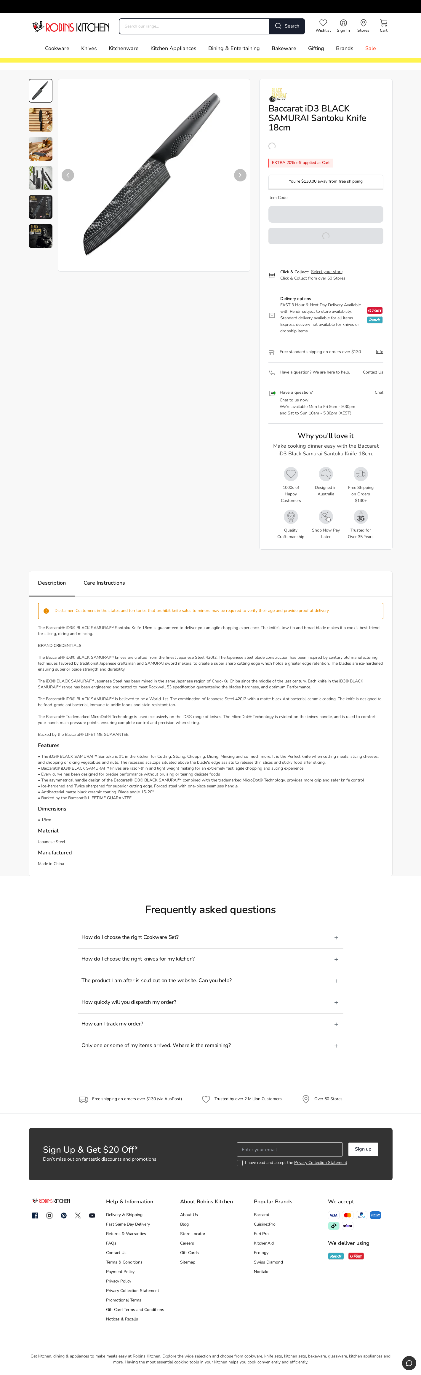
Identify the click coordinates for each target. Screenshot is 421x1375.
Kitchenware (124, 49)
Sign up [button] (363, 1149)
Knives (89, 49)
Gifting (316, 49)
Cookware (57, 49)
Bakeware (284, 49)
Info (379, 352)
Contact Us (373, 372)
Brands (344, 49)
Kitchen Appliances (173, 49)
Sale (370, 49)
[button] (68, 175)
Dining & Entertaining (234, 49)
